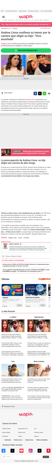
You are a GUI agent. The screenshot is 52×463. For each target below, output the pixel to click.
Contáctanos (7, 440)
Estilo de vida (21, 432)
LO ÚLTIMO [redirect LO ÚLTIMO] (5, 20)
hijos (20, 238)
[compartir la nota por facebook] (35, 93)
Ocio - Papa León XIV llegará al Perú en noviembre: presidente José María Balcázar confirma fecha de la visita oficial (25, 24)
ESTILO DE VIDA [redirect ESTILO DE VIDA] (27, 20)
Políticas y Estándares (42, 440)
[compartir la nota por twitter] (40, 93)
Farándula (14, 28)
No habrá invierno (33, 11)
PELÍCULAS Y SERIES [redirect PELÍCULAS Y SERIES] (38, 20)
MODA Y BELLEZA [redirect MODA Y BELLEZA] (19, 20)
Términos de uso (18, 440)
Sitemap (36, 436)
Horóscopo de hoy (11, 11)
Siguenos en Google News (49, 93)
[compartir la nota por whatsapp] (44, 93)
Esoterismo (5, 436)
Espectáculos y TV (6, 28)
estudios (26, 238)
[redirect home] (26, 18)
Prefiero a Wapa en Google (13, 256)
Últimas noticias (6, 428)
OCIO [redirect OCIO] (32, 20)
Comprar (19, 305)
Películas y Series (38, 432)
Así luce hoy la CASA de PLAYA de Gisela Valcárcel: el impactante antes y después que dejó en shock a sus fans (26, 265)
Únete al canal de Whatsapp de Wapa (26, 50)
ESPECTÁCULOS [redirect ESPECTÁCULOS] (11, 20)
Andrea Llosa (30, 99)
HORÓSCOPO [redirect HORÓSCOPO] (46, 20)
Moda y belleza (6, 432)
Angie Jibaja (22, 11)
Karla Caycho (8, 93)
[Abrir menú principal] (3, 17)
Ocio (35, 428)
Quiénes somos (29, 440)
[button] (49, 24)
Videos (20, 436)
